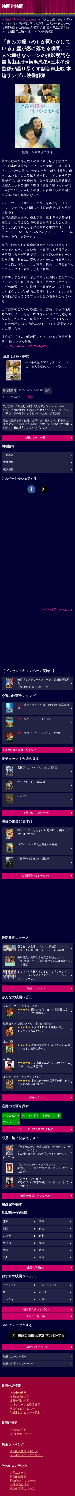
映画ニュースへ (36, 988)
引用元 (28, 396)
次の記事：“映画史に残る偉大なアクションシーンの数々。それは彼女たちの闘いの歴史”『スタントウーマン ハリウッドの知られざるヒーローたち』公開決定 (36, 410)
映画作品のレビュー (22, 1408)
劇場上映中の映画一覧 (36, 812)
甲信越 (7, 1243)
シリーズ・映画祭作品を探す (36, 1129)
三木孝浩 (8, 455)
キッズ (43, 1292)
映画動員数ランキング (24, 1451)
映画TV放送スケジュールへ (36, 1195)
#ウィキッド (29, 1115)
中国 (5, 1250)
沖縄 (41, 1257)
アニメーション (48, 1285)
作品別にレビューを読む (25, 1412)
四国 (41, 1250)
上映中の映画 (18, 1392)
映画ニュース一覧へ (36, 437)
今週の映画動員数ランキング (19, 750)
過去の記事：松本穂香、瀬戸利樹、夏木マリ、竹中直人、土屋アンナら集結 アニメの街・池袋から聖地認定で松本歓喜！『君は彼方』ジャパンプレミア (37, 424)
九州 (5, 1257)
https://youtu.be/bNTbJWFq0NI (24, 346)
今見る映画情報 (19, 1484)
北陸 (41, 1243)
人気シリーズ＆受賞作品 (25, 1404)
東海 (41, 1228)
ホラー (43, 1299)
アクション (9, 1285)
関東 (41, 1221)
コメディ (8, 1299)
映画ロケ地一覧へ (36, 1316)
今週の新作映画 (19, 1396)
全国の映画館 (18, 1429)
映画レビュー (36, 1097)
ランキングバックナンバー (26, 1455)
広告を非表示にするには (55, 609)
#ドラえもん (9, 1115)
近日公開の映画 (19, 1400)
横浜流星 (8, 469)
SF (4, 1292)
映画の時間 (9, 19)
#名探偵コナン (49, 1115)
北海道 (7, 1235)
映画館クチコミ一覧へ (36, 1309)
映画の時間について (36, 1347)
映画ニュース (28, 19)
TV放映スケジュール (23, 1480)
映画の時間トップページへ (18, 1363)
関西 (5, 1228)
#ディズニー (9, 1122)
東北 (41, 1235)
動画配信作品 (18, 1476)
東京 (5, 1221)
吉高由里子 (9, 462)
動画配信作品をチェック (36, 875)
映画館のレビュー (21, 1433)
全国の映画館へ (36, 1267)
